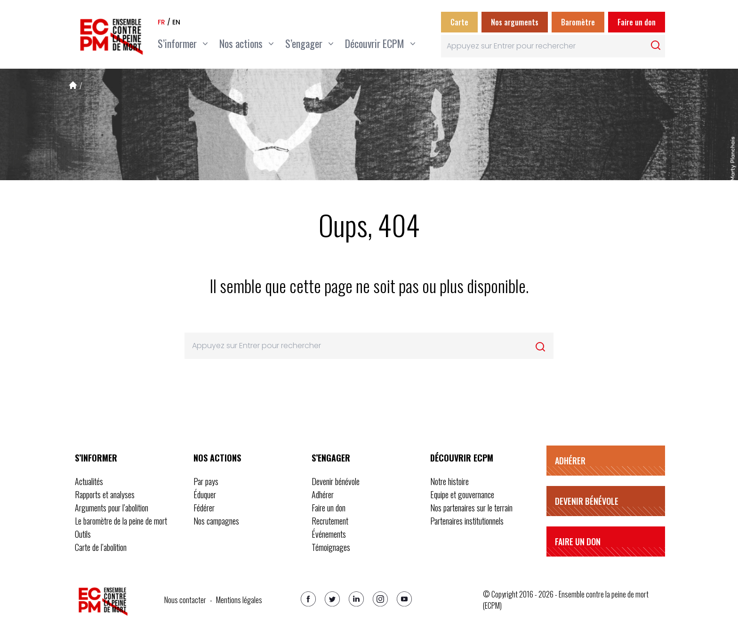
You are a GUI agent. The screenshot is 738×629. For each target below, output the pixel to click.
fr (161, 22)
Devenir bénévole (336, 481)
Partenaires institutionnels (467, 521)
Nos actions (217, 458)
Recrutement (330, 521)
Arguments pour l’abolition (111, 508)
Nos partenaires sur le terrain (471, 508)
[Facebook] (308, 598)
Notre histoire (449, 481)
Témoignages (331, 547)
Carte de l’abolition (101, 547)
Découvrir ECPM (461, 458)
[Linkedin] (356, 598)
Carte (459, 22)
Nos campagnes (216, 521)
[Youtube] (404, 598)
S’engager (331, 458)
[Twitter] (332, 598)
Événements (329, 534)
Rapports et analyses (105, 494)
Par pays (205, 481)
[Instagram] (380, 598)
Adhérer (323, 494)
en (176, 22)
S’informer (96, 458)
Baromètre (578, 22)
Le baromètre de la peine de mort (121, 521)
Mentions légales (239, 599)
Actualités (89, 481)
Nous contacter (185, 599)
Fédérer (204, 508)
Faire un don (637, 22)
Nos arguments (514, 22)
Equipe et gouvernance (462, 494)
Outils (83, 534)
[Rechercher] (655, 45)
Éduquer (204, 494)
